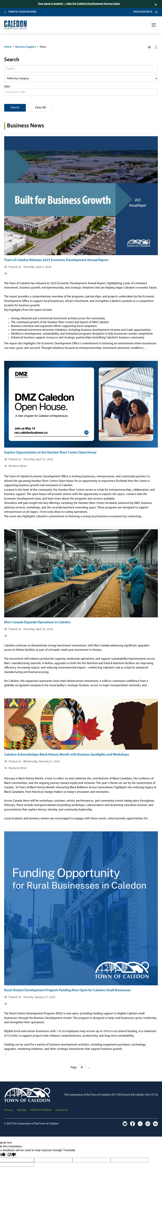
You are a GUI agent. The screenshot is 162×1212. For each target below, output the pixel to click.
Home (7, 47)
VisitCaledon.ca (142, 12)
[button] (154, 25)
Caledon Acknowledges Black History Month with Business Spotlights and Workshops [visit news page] (66, 754)
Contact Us (62, 1110)
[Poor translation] (11, 1155)
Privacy (8, 1110)
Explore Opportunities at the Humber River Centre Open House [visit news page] (50, 452)
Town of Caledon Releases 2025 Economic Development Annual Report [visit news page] (56, 260)
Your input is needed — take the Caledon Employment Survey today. (79, 3)
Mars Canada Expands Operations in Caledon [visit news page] (37, 622)
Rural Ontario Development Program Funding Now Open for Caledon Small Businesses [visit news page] (67, 990)
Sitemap (21, 1110)
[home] (15, 25)
